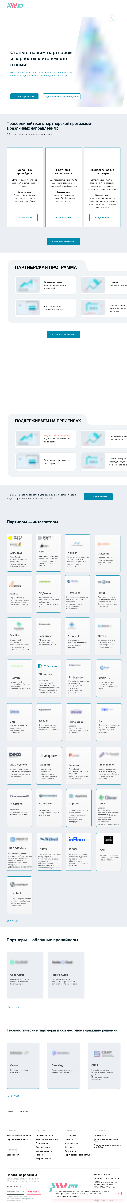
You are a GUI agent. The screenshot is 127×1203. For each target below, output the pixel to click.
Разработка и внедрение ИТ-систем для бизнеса (49, 812)
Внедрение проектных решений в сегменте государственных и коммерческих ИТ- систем (49, 561)
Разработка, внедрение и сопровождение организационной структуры (109, 728)
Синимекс (45, 803)
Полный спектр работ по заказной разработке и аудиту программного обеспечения (20, 772)
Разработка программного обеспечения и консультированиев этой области (49, 774)
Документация (43, 1147)
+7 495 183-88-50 (102, 1174)
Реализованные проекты (19, 1135)
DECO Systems (18, 764)
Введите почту (14, 1186)
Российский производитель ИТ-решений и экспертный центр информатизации (18, 561)
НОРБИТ (16, 892)
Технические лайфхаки (47, 1139)
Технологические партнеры (102, 171)
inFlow (73, 848)
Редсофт (74, 765)
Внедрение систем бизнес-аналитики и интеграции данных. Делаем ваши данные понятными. (107, 601)
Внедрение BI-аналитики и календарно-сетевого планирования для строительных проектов (20, 644)
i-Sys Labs (74, 592)
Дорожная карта (44, 1151)
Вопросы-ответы (44, 1158)
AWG (103, 849)
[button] (24, 96)
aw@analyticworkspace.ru (106, 1178)
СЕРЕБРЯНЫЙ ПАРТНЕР (48, 538)
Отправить (34, 1191)
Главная (10, 1112)
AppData (74, 803)
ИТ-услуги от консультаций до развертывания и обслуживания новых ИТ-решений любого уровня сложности (48, 686)
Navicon (72, 552)
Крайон (44, 720)
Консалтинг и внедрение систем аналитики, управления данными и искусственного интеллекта (78, 561)
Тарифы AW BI (100, 1135)
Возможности (13, 1154)
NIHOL (43, 848)
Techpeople (107, 764)
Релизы (39, 1154)
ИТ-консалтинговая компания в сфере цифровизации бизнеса (49, 727)
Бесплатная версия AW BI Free (106, 1140)
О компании (70, 1135)
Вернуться (12, 920)
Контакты (69, 1147)
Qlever (103, 803)
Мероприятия (71, 1143)
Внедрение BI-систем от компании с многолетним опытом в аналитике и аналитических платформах (79, 816)
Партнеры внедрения (17, 1139)
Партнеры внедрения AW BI (78, 1154)
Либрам (45, 764)
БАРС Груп (16, 553)
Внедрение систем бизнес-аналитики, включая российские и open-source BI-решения (109, 774)
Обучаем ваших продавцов (57, 435)
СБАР (94, 1065)
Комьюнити (70, 1151)
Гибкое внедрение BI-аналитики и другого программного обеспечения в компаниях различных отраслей (78, 860)
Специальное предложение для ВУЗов (107, 1146)
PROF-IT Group (18, 848)
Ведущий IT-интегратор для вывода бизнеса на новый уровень (110, 857)
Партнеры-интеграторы (63, 171)
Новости (69, 1139)
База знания (42, 1143)
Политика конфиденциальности (103, 1200)
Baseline (14, 635)
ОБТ (41, 552)
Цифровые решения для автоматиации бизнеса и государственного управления (21, 902)
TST (101, 720)
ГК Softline (16, 803)
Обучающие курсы (44, 1135)
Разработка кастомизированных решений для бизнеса (18, 812)
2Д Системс (45, 674)
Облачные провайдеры (24, 171)
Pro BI (101, 592)
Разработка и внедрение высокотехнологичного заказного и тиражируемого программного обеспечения (77, 603)
